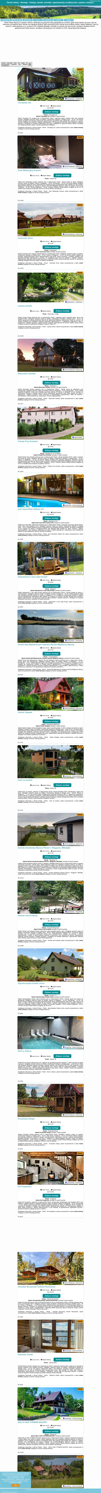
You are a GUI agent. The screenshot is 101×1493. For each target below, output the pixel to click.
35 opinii (59, 929)
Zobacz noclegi (51, 112)
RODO (20, 1482)
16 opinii (57, 1200)
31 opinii (61, 523)
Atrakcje (58, 20)
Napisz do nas (71, 1489)
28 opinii (70, 861)
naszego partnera (35, 129)
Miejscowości (27, 20)
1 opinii (58, 726)
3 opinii (65, 1300)
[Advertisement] (50, 45)
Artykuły (68, 20)
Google (5, 1474)
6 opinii (57, 116)
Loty (38, 20)
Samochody (48, 20)
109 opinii (59, 387)
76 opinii (59, 455)
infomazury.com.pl (95, 1)
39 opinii (71, 658)
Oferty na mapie (17, 20)
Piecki (80, 69)
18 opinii (58, 252)
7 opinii (58, 1132)
